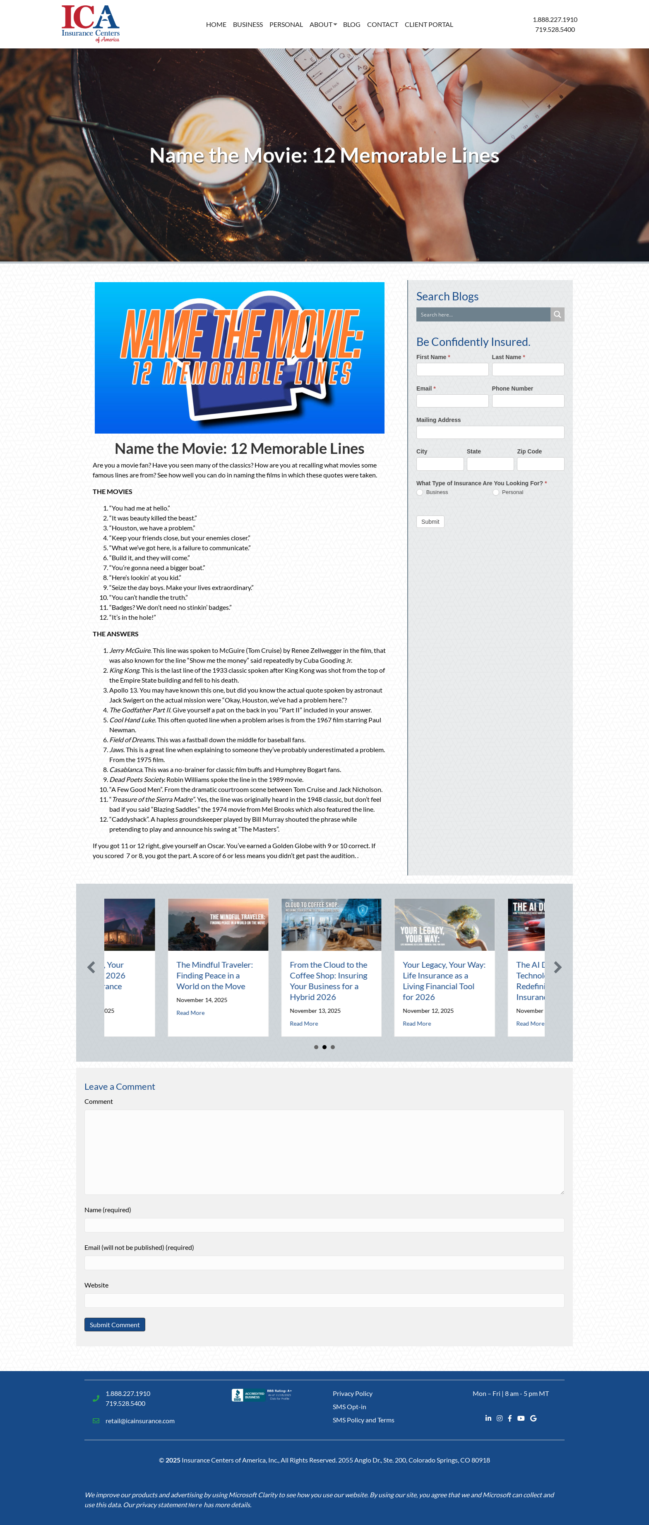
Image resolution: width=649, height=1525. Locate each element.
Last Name (508, 357)
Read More (153, 1023)
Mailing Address (438, 420)
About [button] (321, 24)
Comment (98, 1101)
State (474, 451)
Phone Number (513, 388)
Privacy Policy (353, 1393)
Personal (286, 24)
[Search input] (484, 314)
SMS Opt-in (349, 1406)
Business (248, 24)
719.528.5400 (555, 29)
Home (216, 24)
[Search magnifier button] (557, 314)
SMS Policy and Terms (363, 1420)
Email (426, 388)
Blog (352, 24)
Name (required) (107, 1209)
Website (96, 1285)
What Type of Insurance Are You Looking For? (481, 483)
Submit (430, 521)
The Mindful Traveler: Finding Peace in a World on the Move (290, 975)
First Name (433, 357)
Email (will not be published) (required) (139, 1247)
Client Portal (429, 24)
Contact (382, 24)
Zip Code (529, 451)
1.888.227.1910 (555, 19)
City (421, 451)
